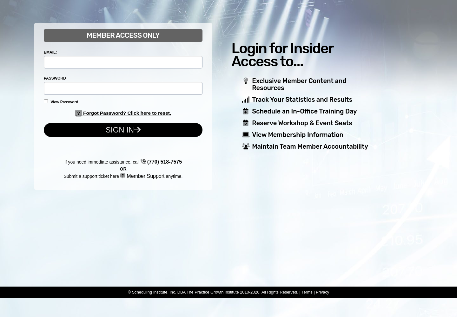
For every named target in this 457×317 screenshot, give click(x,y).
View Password (61, 101)
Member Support (142, 176)
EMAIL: (50, 52)
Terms (307, 292)
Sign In (123, 130)
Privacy (322, 292)
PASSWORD (55, 78)
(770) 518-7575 (161, 162)
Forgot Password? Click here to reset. (123, 113)
